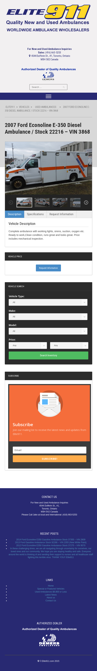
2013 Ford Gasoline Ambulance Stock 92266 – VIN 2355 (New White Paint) (51, 542)
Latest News (51, 595)
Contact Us (50, 600)
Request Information (61, 214)
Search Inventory (48, 355)
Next (86, 202)
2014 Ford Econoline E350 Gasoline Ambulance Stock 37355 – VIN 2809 (50, 539)
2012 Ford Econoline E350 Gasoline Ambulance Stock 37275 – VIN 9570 (50, 545)
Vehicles (24, 107)
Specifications (35, 214)
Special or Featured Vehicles (50, 589)
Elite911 (10, 107)
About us (51, 597)
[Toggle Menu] (48, 96)
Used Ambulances (45, 107)
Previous (11, 202)
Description (14, 214)
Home (51, 586)
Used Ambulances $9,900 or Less (51, 592)
